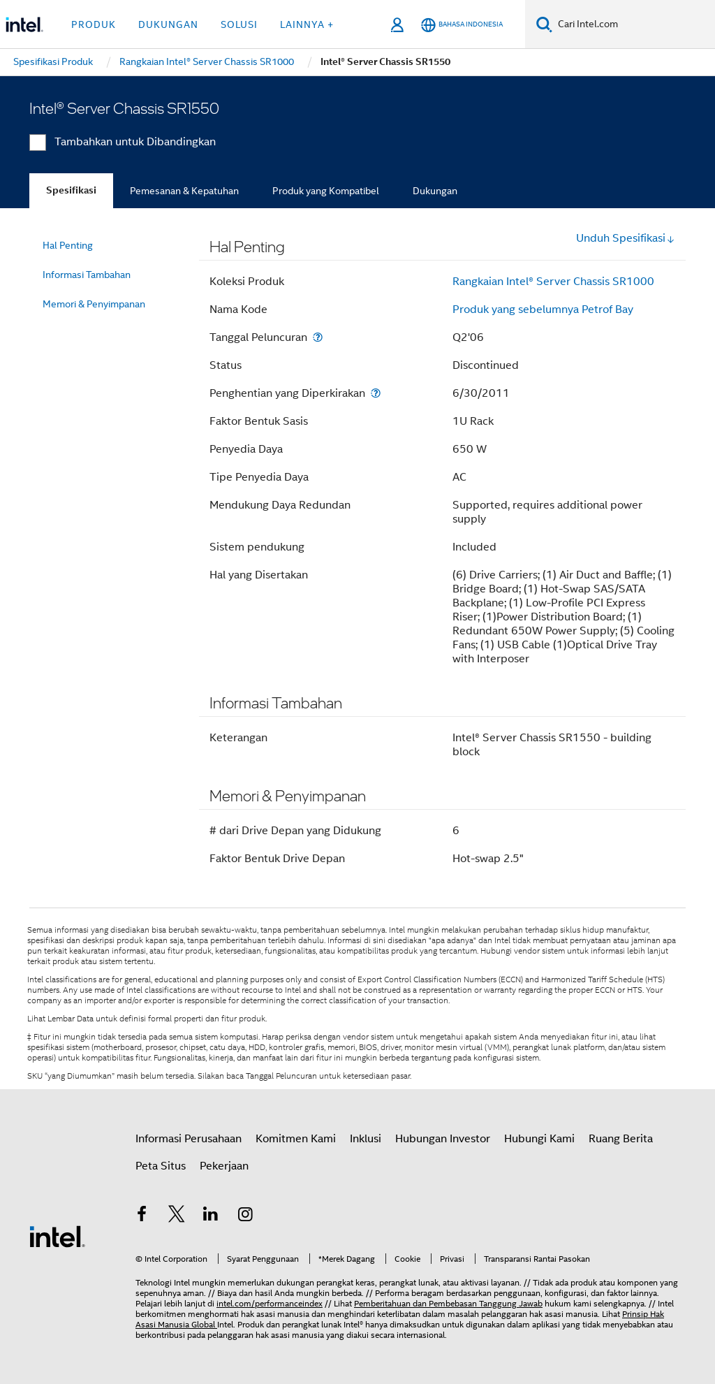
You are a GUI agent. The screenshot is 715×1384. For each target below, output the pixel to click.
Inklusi (365, 1139)
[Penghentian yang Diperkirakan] (375, 393)
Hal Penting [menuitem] (68, 245)
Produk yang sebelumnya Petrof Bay (542, 309)
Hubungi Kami (539, 1139)
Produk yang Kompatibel (325, 190)
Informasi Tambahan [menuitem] (87, 274)
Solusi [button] (239, 24)
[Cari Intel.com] (633, 24)
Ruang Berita (621, 1139)
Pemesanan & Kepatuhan (184, 190)
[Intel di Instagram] (246, 1216)
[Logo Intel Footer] (57, 1236)
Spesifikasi (71, 190)
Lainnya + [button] (307, 24)
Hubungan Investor (442, 1139)
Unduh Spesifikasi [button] (625, 238)
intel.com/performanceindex (269, 1303)
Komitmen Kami (296, 1139)
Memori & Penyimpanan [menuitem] (94, 304)
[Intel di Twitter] (177, 1216)
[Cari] (544, 24)
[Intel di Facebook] (142, 1216)
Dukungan (435, 190)
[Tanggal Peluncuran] (317, 337)
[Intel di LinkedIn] (211, 1216)
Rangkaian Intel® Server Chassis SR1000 (553, 282)
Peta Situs (160, 1166)
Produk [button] (93, 24)
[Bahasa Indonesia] (462, 25)
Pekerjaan (224, 1166)
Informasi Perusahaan (188, 1139)
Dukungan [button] (168, 24)
